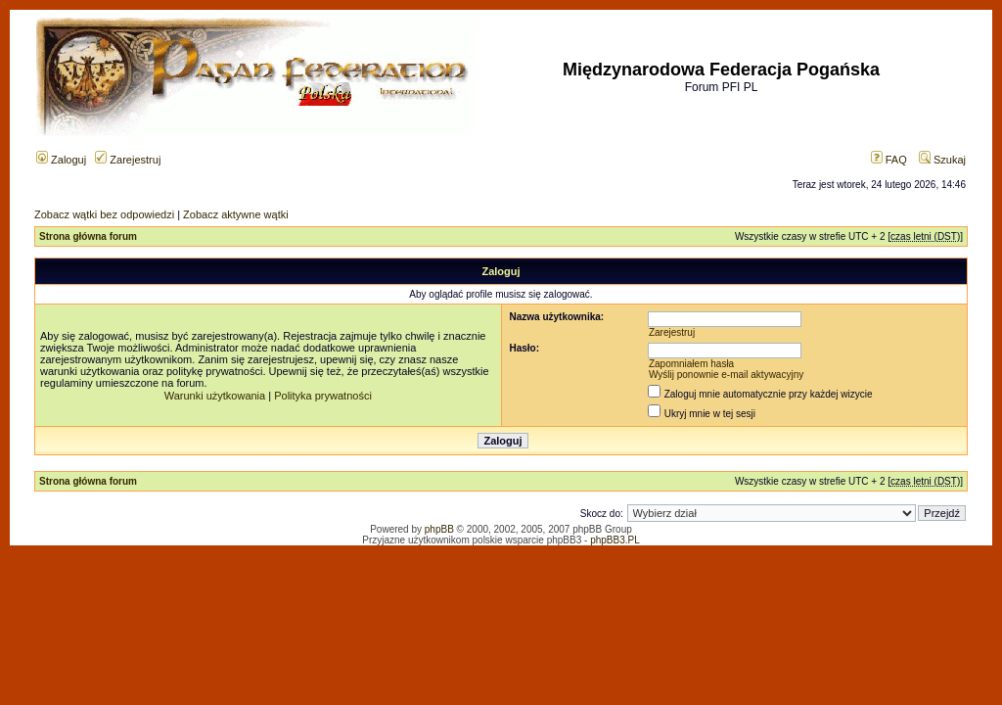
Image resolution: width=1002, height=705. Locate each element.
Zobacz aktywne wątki (236, 214)
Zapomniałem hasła (691, 363)
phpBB (439, 529)
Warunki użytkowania (215, 395)
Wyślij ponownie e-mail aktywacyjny (726, 374)
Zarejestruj (127, 159)
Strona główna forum (88, 236)
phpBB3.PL (615, 540)
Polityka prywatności (323, 395)
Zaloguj (61, 159)
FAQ (889, 159)
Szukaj (942, 159)
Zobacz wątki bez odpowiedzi (104, 214)
